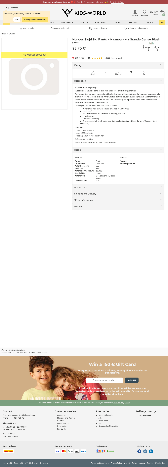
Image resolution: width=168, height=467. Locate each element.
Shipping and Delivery (85, 193)
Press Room (103, 421)
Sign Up (131, 380)
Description (80, 81)
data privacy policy (121, 403)
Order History (62, 423)
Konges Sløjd (6, 352)
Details (77, 150)
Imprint (127, 463)
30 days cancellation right (136, 28)
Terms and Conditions (100, 463)
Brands (12, 34)
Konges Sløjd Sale (19, 352)
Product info (80, 187)
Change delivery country (35, 19)
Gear (119, 22)
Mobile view (160, 463)
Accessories (102, 22)
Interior (134, 22)
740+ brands (27, 28)
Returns (78, 206)
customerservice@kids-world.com (22, 415)
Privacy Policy (116, 463)
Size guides (61, 429)
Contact (7, 411)
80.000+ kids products (61, 28)
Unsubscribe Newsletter (108, 426)
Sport (84, 22)
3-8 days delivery (98, 28)
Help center (62, 426)
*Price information (83, 200)
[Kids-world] (84, 13)
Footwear (67, 22)
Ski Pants (31, 352)
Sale (162, 22)
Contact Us (61, 415)
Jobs (100, 418)
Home (3, 34)
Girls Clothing (42, 352)
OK (17, 19)
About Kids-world (106, 415)
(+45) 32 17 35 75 (16, 418)
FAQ (100, 423)
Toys (149, 22)
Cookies (150, 463)
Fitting (77, 65)
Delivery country (138, 463)
